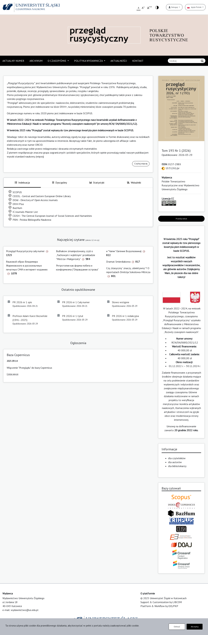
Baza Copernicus (18, 355)
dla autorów (175, 462)
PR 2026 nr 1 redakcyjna (125, 316)
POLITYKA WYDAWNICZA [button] (88, 60)
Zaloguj (173, 7)
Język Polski (194, 7)
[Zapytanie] (186, 60)
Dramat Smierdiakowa (118, 261)
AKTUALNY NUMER (13, 60)
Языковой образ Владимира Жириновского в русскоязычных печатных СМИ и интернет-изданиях (27, 265)
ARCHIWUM (36, 60)
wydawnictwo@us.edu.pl (24, 610)
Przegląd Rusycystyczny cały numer (25, 251)
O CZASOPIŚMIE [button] (57, 60)
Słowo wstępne (120, 302)
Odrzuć (177, 626)
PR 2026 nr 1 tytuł (72, 316)
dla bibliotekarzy (177, 466)
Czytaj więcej (140, 163)
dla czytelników (177, 458)
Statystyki (96, 182)
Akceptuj (194, 626)
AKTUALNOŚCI (118, 60)
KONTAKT (137, 60)
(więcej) (40, 156)
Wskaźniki (134, 182)
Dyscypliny (59, 182)
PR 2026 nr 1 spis (22, 302)
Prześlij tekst (181, 218)
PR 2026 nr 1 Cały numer (76, 302)
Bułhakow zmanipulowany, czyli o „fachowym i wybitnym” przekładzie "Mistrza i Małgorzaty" (75, 255)
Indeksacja (22, 182)
